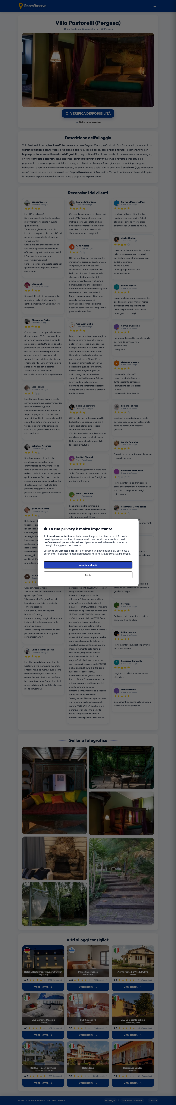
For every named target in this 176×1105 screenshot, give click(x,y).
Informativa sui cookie (118, 553)
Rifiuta (88, 574)
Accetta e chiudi (88, 564)
